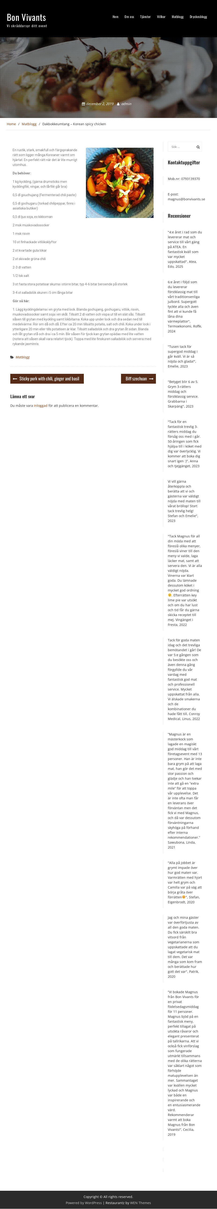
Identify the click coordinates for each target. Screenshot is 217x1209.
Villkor (161, 16)
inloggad (41, 406)
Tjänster (145, 16)
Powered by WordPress (84, 1203)
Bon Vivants (26, 17)
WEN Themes (140, 1203)
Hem (116, 16)
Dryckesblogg (198, 16)
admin (126, 104)
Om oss (129, 16)
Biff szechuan (136, 378)
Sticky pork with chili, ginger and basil (49, 378)
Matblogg (178, 16)
